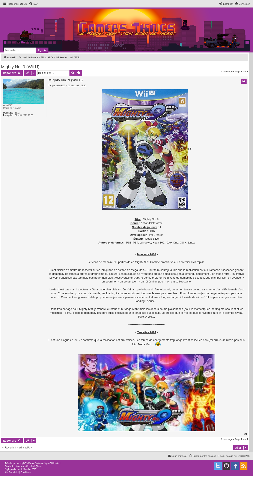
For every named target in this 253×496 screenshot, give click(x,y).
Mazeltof (27, 469)
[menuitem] (23, 3)
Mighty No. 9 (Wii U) (20, 66)
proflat (14, 469)
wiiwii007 (7, 105)
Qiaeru (39, 466)
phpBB (23, 463)
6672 (17, 113)
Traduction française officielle (19, 466)
